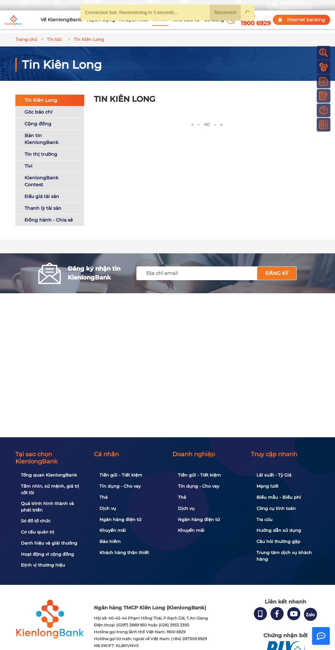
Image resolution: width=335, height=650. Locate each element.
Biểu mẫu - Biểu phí (278, 497)
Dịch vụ (107, 508)
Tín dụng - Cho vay (120, 486)
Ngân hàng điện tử (120, 519)
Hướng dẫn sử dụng (278, 530)
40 (207, 121)
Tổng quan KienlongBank (49, 475)
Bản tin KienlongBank (42, 135)
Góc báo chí (38, 108)
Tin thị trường (41, 150)
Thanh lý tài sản (43, 205)
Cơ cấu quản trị (37, 531)
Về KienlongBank (61, 20)
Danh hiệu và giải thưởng (49, 543)
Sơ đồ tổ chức (35, 520)
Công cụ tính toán (276, 508)
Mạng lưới (267, 486)
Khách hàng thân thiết (124, 552)
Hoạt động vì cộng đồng (47, 554)
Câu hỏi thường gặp (278, 541)
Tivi (28, 162)
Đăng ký (277, 269)
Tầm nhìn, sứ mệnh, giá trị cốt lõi (50, 489)
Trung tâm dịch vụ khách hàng (284, 556)
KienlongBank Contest (42, 177)
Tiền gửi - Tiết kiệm (120, 475)
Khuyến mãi (112, 530)
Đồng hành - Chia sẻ (49, 216)
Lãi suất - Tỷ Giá (273, 475)
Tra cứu (264, 519)
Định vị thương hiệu (43, 565)
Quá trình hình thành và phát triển (47, 507)
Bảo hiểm (110, 541)
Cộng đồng (38, 120)
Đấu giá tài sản (42, 193)
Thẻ (103, 497)
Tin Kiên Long (41, 96)
